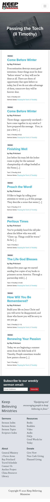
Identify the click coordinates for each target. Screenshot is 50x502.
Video (29, 429)
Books (30, 422)
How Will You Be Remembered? (19, 299)
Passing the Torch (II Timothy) (27, 100)
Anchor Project (9, 469)
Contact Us (7, 466)
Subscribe (34, 389)
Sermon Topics (9, 429)
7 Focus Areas (8, 456)
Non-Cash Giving (35, 456)
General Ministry (10, 452)
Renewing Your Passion (24, 338)
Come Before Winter (22, 59)
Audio (29, 432)
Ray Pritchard (8, 459)
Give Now (32, 452)
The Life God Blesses (22, 259)
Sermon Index (8, 422)
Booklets (31, 426)
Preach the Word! (19, 186)
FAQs (29, 436)
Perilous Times (17, 221)
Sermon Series (8, 426)
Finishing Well (17, 149)
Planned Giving (34, 459)
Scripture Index (9, 432)
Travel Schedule (9, 462)
